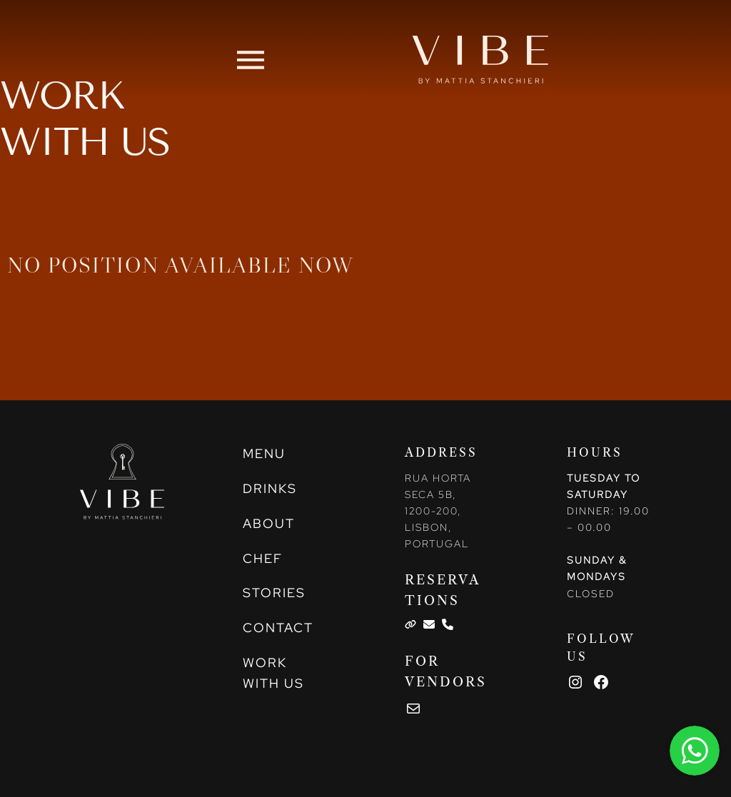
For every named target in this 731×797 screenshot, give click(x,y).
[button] (251, 59)
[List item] (410, 624)
